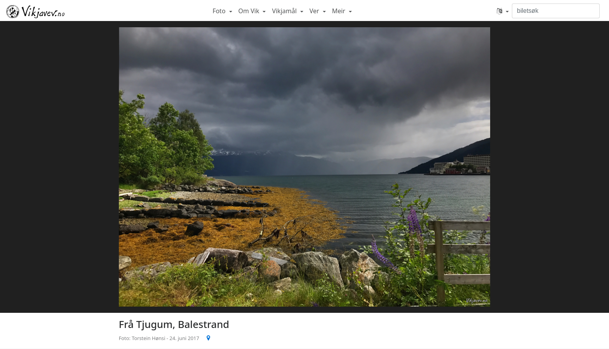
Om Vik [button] (249, 11)
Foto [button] (219, 11)
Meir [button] (339, 11)
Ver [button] (315, 11)
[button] (503, 11)
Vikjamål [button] (285, 11)
